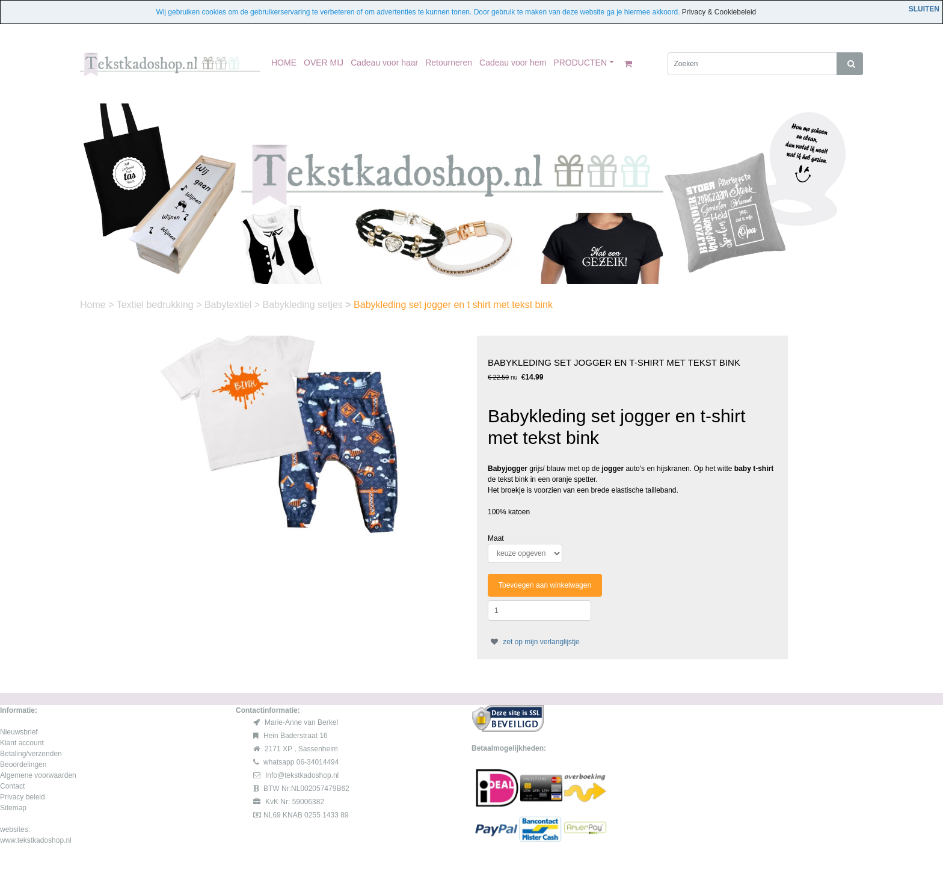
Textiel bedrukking (157, 305)
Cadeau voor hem (512, 62)
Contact (12, 786)
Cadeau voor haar (384, 62)
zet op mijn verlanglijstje (534, 642)
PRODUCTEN (580, 62)
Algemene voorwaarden (38, 775)
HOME (283, 62)
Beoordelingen (23, 764)
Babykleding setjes (303, 305)
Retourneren (448, 62)
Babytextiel (229, 305)
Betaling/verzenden (31, 753)
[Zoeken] (753, 63)
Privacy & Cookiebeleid (719, 12)
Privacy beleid (22, 797)
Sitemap (13, 808)
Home (94, 305)
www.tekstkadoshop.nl (36, 840)
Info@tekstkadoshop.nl (302, 775)
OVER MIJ (323, 62)
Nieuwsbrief (19, 732)
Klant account (22, 743)
